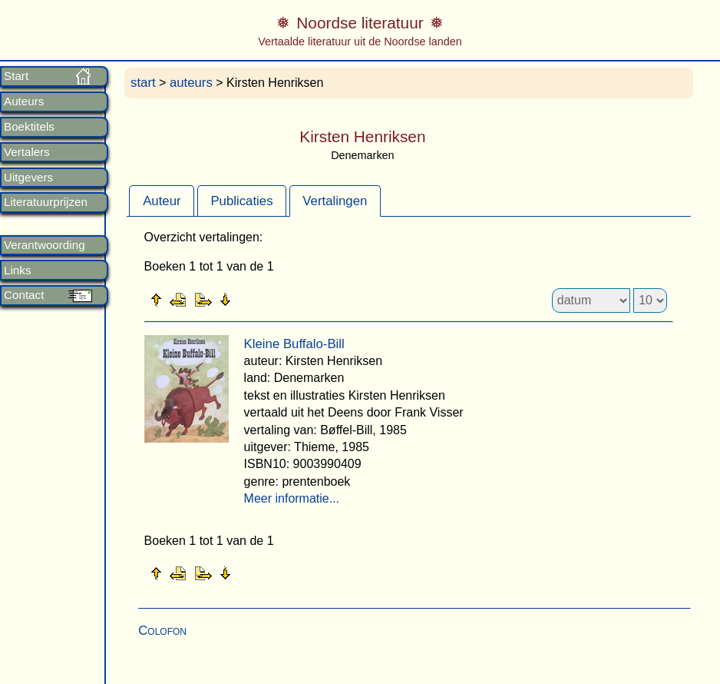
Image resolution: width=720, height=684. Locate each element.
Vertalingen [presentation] (334, 201)
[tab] (161, 200)
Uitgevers (28, 177)
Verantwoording (44, 245)
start (143, 82)
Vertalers (27, 152)
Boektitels (29, 127)
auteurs (191, 82)
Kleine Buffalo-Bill (294, 344)
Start (16, 76)
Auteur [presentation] (161, 201)
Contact (24, 295)
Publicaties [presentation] (241, 201)
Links (17, 270)
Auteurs (24, 101)
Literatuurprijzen (46, 202)
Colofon (162, 630)
